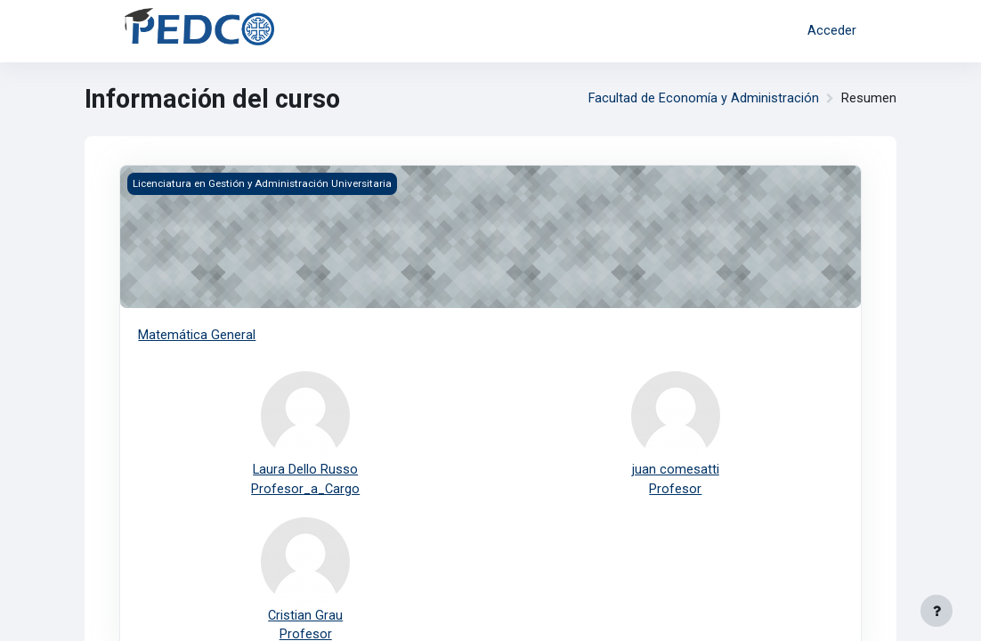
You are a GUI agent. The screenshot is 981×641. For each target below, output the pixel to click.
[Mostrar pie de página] (936, 611)
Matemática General (196, 336)
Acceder (831, 31)
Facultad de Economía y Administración (703, 99)
